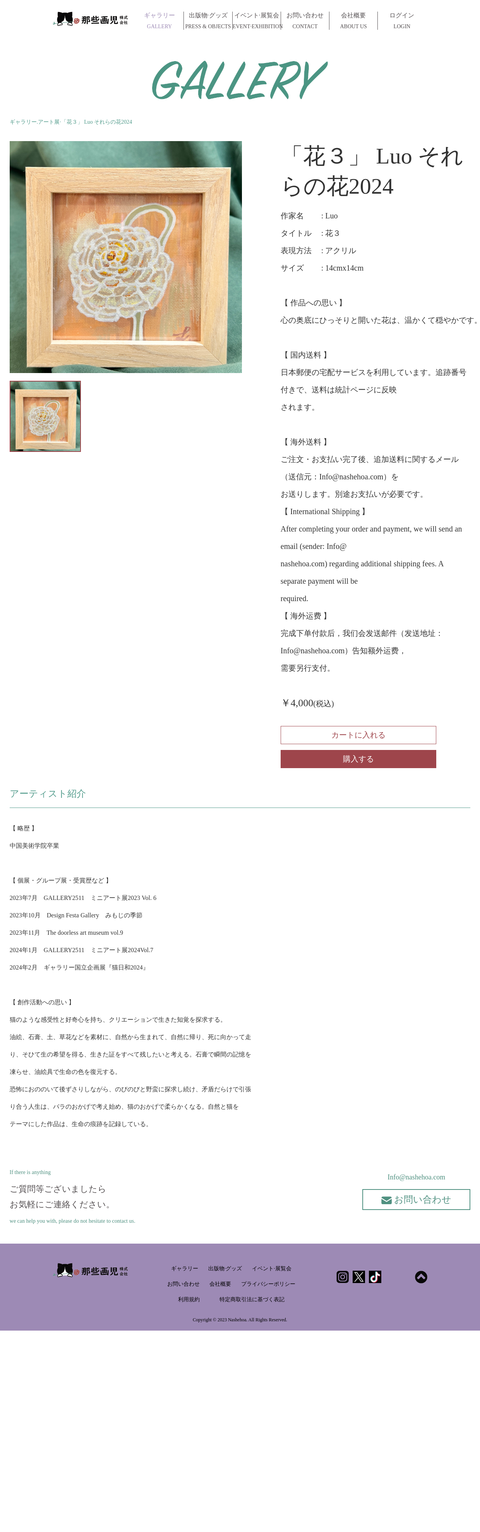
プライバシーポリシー (268, 1284)
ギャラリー (159, 21)
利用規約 (189, 1299)
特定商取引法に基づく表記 (252, 1299)
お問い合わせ (305, 21)
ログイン (402, 21)
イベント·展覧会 (257, 21)
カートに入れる (358, 735)
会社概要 (353, 21)
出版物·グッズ (208, 21)
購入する (358, 759)
